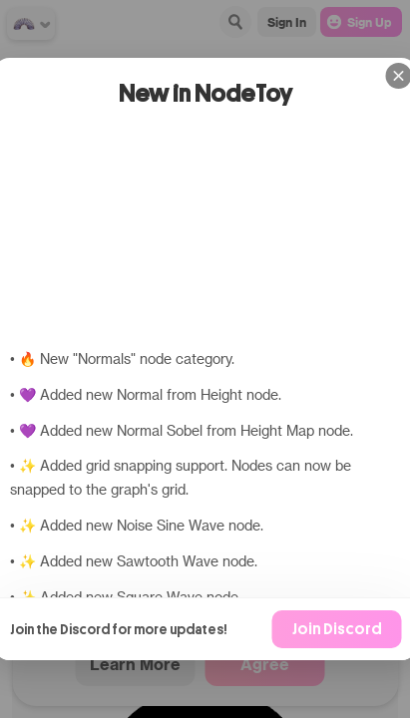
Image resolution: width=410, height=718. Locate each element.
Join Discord (336, 629)
